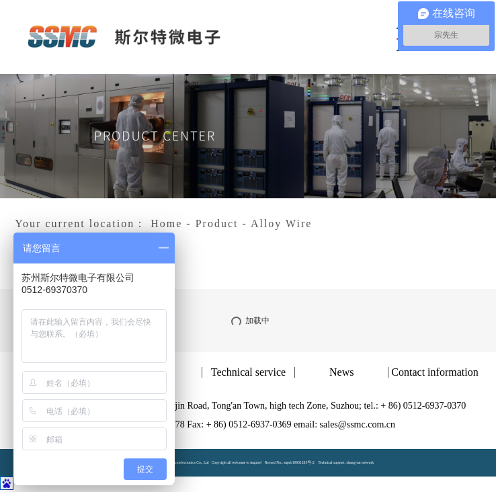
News (341, 372)
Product (217, 223)
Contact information (434, 372)
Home (166, 223)
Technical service (248, 372)
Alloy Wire (282, 223)
